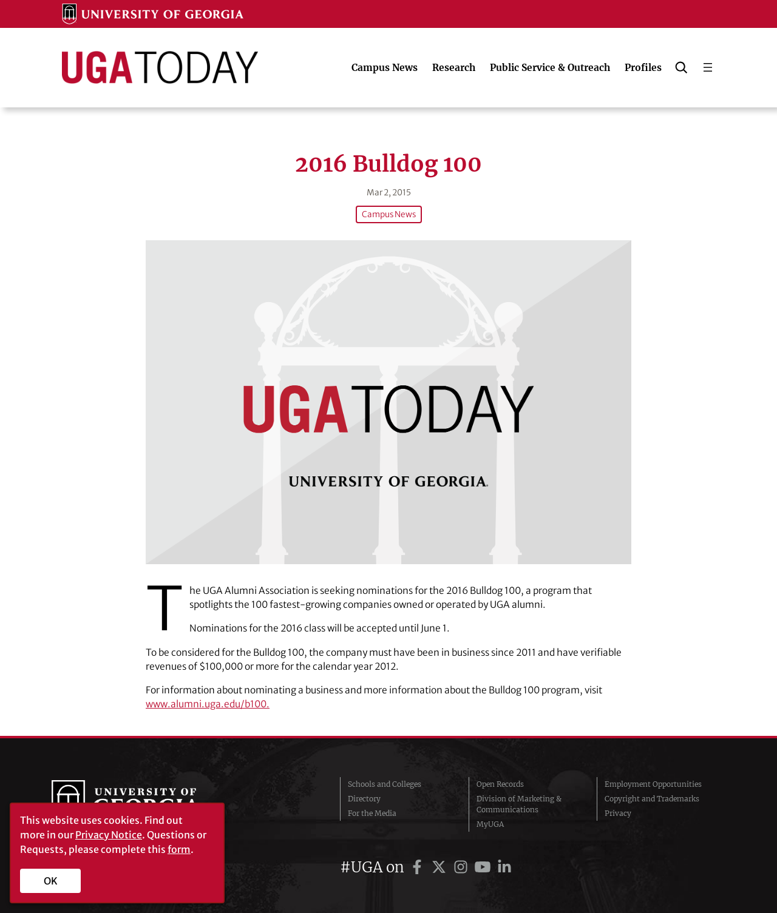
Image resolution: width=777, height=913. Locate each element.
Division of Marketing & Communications (519, 804)
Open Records (500, 784)
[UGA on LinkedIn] (504, 867)
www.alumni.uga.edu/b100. (208, 704)
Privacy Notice (108, 835)
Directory (364, 798)
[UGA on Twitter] (441, 867)
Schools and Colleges (384, 784)
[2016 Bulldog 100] (388, 402)
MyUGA (490, 824)
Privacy (618, 813)
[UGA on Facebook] (419, 867)
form (179, 849)
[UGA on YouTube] (484, 867)
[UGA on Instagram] (462, 867)
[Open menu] (708, 67)
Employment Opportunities (653, 784)
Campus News (389, 214)
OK (51, 881)
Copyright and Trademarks (652, 798)
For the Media (372, 813)
